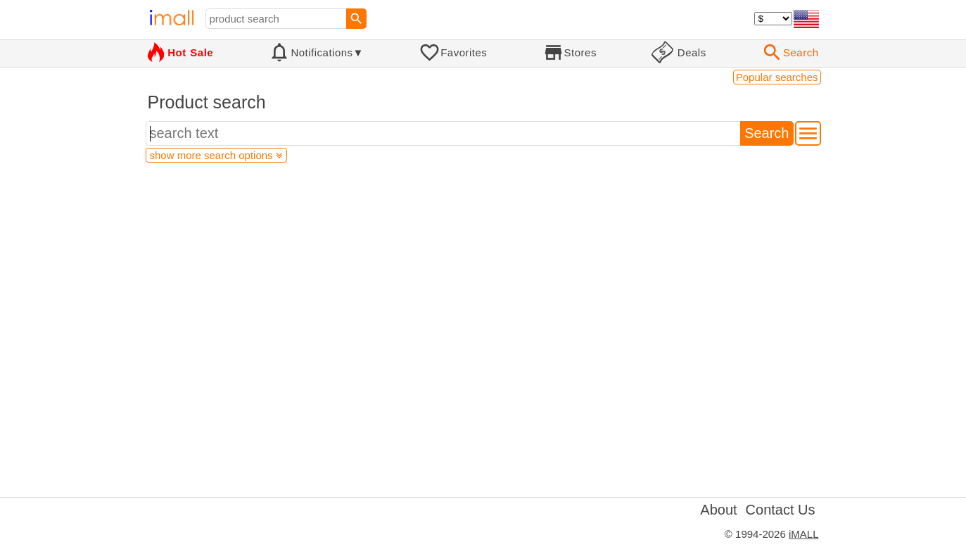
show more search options (216, 155)
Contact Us (780, 509)
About (718, 509)
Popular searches (777, 77)
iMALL (804, 534)
